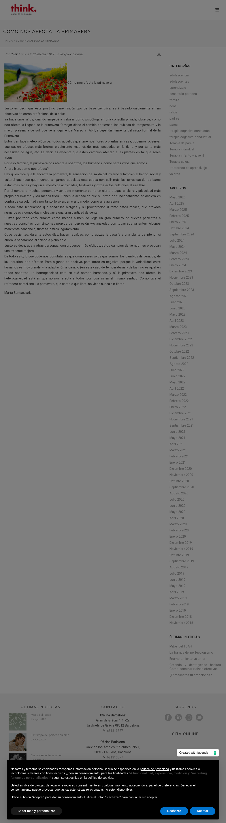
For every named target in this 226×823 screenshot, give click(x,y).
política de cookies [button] (100, 777)
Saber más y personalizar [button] (36, 811)
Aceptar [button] (202, 811)
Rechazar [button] (174, 811)
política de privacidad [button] (154, 769)
